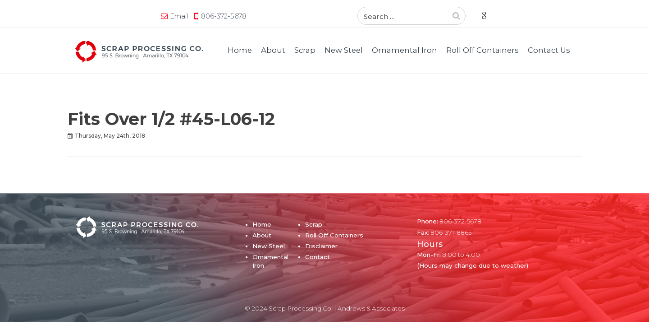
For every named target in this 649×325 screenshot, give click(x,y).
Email (92, 16)
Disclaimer (321, 246)
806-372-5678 (137, 16)
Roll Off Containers (482, 50)
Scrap (304, 50)
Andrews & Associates (371, 308)
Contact (317, 256)
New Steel (343, 50)
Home (240, 50)
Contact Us (549, 50)
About (273, 50)
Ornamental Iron (404, 50)
